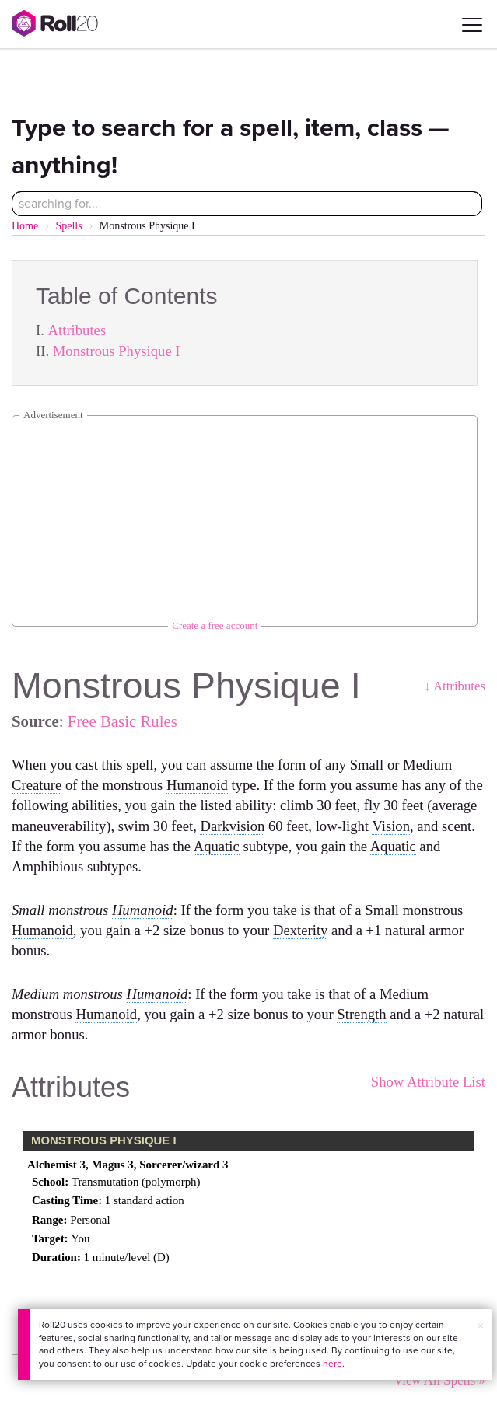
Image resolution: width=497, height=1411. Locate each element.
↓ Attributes (454, 686)
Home (25, 226)
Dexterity (300, 930)
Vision (391, 826)
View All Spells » (439, 1380)
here (332, 1364)
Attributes (77, 330)
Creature (36, 785)
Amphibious (47, 866)
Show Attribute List (428, 1082)
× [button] (481, 1326)
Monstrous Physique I (116, 351)
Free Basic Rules (122, 721)
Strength (361, 1014)
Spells (68, 226)
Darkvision (232, 826)
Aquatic (217, 846)
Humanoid (197, 785)
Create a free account (214, 625)
